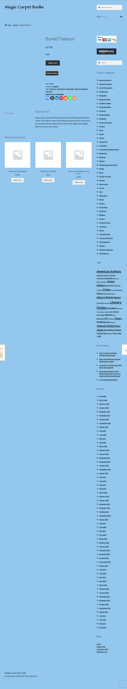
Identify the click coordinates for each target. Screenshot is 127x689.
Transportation (104, 234)
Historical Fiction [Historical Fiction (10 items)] (109, 294)
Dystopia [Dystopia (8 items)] (112, 290)
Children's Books (105, 103)
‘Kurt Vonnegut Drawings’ (108, 380)
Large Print (103, 146)
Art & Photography (106, 88)
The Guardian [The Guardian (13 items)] (102, 333)
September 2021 (105, 608)
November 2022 (104, 554)
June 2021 (102, 620)
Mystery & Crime (105, 176)
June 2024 (102, 481)
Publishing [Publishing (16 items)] (101, 322)
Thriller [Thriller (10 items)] (109, 333)
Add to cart (52, 63)
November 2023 (104, 508)
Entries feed (101, 647)
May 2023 (102, 531)
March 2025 (103, 446)
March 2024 (103, 493)
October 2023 (104, 512)
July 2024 (102, 477)
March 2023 (103, 539)
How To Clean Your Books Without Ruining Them (108, 354)
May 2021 (102, 624)
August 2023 (103, 520)
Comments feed (102, 649)
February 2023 (104, 543)
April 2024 (102, 489)
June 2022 (102, 573)
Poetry (101, 200)
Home (9, 25)
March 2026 (103, 400)
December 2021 (104, 597)
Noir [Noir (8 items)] (114, 315)
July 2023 (102, 523)
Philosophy (70, 89)
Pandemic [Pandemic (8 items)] (111, 319)
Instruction (103, 142)
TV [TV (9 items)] (97, 336)
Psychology (103, 207)
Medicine (102, 157)
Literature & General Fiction (109, 149)
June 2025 (102, 435)
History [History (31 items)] (101, 297)
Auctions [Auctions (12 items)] (112, 275)
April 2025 (102, 443)
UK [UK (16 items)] (100, 336)
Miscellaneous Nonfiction (108, 165)
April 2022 (102, 581)
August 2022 (103, 566)
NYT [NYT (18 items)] (106, 318)
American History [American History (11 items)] (103, 275)
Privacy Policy (10, 676)
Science (102, 219)
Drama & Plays (104, 115)
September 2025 (105, 423)
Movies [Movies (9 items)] (99, 315)
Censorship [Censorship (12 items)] (109, 286)
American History (105, 80)
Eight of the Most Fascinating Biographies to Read (109, 360)
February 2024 (104, 496)
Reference (102, 211)
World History (104, 253)
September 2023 (105, 516)
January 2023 (104, 547)
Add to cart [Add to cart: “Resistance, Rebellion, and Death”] (79, 182)
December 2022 (104, 550)
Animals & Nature (105, 84)
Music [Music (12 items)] (103, 315)
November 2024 (104, 462)
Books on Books (104, 99)
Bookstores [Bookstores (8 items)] (104, 282)
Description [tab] (9, 113)
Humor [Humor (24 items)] (117, 297)
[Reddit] (66, 98)
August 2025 (103, 427)
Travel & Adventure (106, 238)
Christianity (61, 89)
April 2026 (102, 396)
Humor (101, 138)
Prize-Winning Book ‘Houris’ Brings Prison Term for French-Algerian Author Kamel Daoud (110, 373)
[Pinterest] (61, 98)
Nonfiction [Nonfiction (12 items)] (100, 319)
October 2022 (104, 558)
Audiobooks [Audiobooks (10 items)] (100, 278)
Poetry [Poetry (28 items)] (118, 318)
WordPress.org (102, 652)
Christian (52, 89)
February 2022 (104, 589)
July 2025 (102, 431)
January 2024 (104, 500)
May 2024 (102, 485)
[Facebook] (48, 98)
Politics (102, 203)
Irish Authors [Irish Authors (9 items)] (101, 303)
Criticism (102, 111)
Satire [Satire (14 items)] (108, 322)
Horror (101, 134)
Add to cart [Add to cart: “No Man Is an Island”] (48, 180)
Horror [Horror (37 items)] (109, 297)
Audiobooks (103, 92)
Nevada (102, 180)
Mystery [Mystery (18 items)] (109, 314)
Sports (101, 230)
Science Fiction (104, 223)
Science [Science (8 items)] (113, 322)
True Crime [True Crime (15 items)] (116, 333)
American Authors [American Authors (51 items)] (109, 271)
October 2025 (104, 419)
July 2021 (102, 616)
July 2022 (102, 570)
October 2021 (104, 604)
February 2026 (104, 404)
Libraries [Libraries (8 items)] (107, 303)
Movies (101, 169)
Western (102, 246)
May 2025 (102, 439)
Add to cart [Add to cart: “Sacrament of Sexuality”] (17, 180)
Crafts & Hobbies (105, 107)
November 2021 (104, 600)
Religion (16, 25)
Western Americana (106, 250)
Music (101, 173)
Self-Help (49, 92)
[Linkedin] (57, 98)
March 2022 (103, 585)
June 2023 (102, 527)
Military (102, 161)
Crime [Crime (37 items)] (106, 289)
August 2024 (103, 473)
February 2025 (104, 450)
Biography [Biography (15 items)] (109, 278)
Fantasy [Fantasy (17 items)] (100, 293)
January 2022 (104, 593)
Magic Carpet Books (24, 7)
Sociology (102, 227)
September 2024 (105, 469)
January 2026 (104, 408)
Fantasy (102, 126)
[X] (52, 98)
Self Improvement (81, 89)
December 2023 (104, 504)
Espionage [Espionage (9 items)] (119, 290)
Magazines (103, 153)
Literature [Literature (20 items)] (111, 308)
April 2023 (102, 535)
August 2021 (103, 612)
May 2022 (102, 577)
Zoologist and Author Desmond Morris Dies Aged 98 (110, 366)
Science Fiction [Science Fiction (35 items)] (106, 326)
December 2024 (104, 458)
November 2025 (104, 416)
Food (101, 130)
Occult (101, 188)
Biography (103, 96)
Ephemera (102, 119)
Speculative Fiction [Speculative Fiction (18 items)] (112, 330)
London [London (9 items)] (111, 312)
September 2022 (105, 562)
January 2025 (104, 454)
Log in (99, 644)
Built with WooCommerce (27, 676)
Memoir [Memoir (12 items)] (116, 312)
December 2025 (104, 412)
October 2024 (104, 466)
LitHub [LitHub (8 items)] (106, 312)
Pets (100, 192)
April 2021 (102, 627)
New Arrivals (103, 184)
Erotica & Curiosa (105, 123)
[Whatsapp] (70, 98)
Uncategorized (104, 242)
